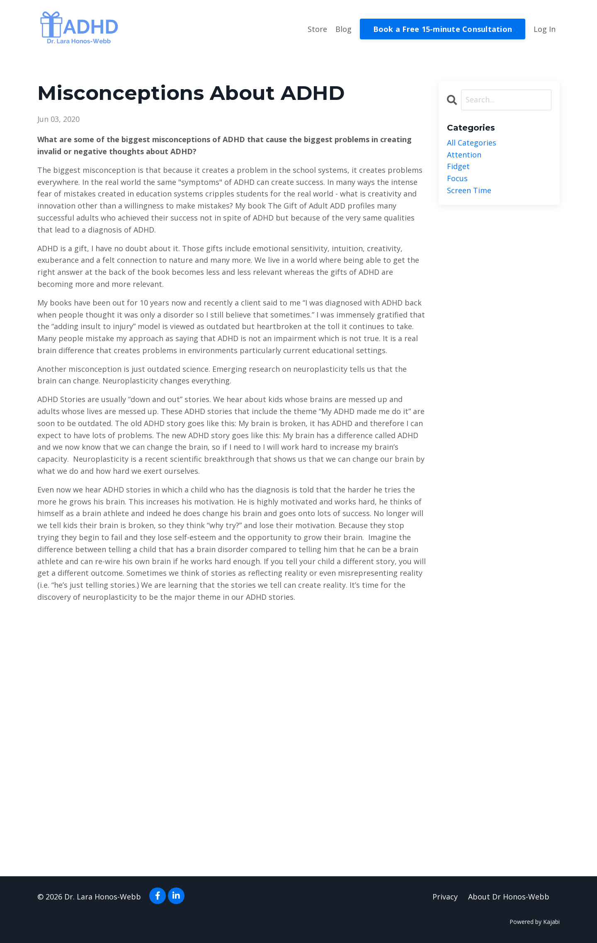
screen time (469, 190)
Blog (343, 29)
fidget (458, 166)
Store (317, 29)
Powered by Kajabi (535, 922)
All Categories (471, 143)
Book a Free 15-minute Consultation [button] (442, 29)
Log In (545, 29)
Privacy (445, 897)
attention (464, 155)
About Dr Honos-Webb (508, 897)
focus (457, 178)
